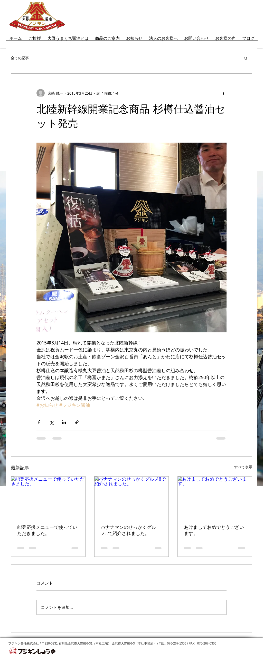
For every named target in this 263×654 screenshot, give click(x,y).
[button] (245, 58)
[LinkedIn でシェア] (64, 422)
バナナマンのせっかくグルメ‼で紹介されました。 (128, 530)
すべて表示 (243, 466)
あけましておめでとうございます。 (214, 530)
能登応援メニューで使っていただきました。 (47, 530)
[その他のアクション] (223, 93)
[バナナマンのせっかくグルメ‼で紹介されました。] (132, 497)
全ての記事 (20, 57)
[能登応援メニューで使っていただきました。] (48, 497)
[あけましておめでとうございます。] (215, 497)
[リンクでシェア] (76, 422)
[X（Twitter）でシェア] (51, 422)
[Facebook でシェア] (38, 422)
